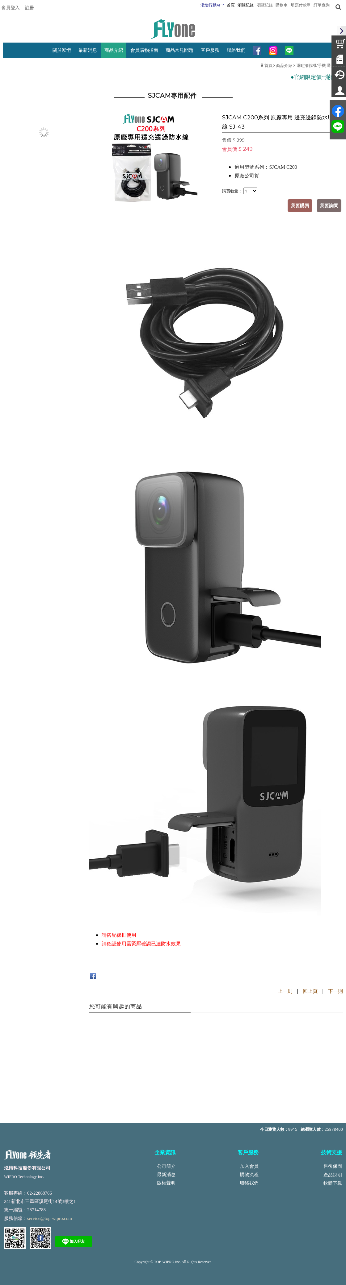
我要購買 (300, 205)
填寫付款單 (301, 5)
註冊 (29, 7)
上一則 (285, 991)
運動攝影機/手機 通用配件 (319, 65)
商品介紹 (284, 65)
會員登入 (10, 7)
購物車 (282, 5)
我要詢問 (329, 205)
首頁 (268, 65)
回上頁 (310, 991)
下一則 (335, 991)
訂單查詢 (322, 5)
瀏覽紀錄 (265, 5)
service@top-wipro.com (49, 1218)
